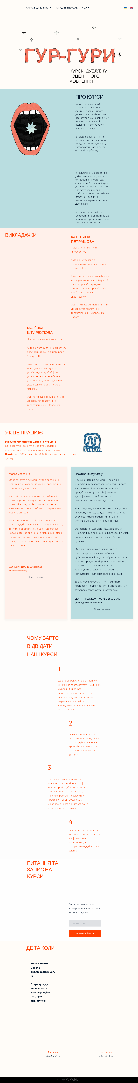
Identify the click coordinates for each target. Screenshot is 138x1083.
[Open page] (131, 7)
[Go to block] (12, 8)
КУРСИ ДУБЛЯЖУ (37, 7)
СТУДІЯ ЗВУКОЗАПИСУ (71, 7)
